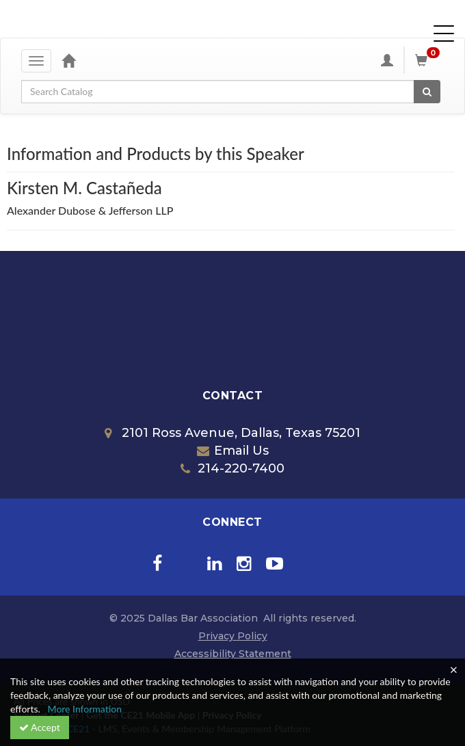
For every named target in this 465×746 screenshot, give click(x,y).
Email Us (233, 450)
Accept (39, 727)
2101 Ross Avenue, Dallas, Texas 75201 (232, 432)
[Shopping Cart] (429, 60)
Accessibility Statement (232, 654)
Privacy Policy (232, 636)
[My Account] (387, 60)
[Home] (68, 60)
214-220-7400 (232, 468)
